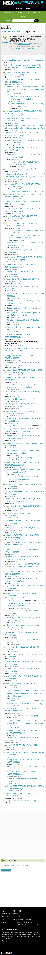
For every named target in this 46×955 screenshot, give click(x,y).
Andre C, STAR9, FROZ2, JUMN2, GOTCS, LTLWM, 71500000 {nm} (22, 746)
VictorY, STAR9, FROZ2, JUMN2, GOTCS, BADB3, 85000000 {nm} (25, 444)
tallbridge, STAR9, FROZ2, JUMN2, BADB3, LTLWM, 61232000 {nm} (22, 551)
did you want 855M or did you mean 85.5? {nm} (25, 231)
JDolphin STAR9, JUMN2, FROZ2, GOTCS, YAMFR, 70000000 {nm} (22, 709)
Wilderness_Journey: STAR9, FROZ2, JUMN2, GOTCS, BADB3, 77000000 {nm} (26, 604)
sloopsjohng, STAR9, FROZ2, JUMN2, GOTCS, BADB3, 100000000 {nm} (23, 463)
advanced (8, 20)
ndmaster (8, 339)
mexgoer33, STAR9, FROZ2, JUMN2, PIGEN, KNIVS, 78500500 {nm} (22, 280)
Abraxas (7, 742)
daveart (7, 518)
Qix (6, 525)
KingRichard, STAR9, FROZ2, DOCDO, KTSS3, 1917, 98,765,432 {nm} (23, 148)
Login (28, 8)
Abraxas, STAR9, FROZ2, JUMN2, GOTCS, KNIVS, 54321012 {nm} (22, 739)
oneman (7, 276)
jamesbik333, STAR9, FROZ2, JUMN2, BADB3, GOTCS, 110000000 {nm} (23, 203)
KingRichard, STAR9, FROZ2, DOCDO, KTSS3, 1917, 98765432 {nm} (25, 156)
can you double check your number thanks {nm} (24, 780)
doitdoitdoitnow (9, 375)
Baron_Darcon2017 (10, 433)
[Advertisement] (23, 835)
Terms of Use (27, 922)
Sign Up (19, 8)
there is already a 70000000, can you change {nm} (25, 724)
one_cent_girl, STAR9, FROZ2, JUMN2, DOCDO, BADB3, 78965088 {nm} (24, 349)
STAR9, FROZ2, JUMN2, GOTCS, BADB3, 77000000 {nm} (21, 594)
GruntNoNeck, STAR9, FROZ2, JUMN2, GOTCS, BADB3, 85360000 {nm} (22, 386)
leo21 (6, 637)
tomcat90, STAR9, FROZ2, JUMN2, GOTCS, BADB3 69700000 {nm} (22, 302)
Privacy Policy (17, 922)
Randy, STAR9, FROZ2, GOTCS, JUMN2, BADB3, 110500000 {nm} (22, 761)
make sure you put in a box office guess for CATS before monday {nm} (23, 314)
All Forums (17, 31)
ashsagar (9, 189)
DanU (6, 688)
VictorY (7, 448)
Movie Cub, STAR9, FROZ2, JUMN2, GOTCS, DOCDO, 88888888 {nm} (23, 500)
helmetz (7, 539)
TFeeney (7, 651)
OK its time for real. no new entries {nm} (20, 801)
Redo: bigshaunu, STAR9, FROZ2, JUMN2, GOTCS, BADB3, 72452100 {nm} (27, 105)
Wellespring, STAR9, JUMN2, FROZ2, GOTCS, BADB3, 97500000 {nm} (24, 141)
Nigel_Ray (8, 220)
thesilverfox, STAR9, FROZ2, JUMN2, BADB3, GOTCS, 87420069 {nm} (23, 507)
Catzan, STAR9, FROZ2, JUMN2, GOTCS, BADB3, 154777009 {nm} (25, 662)
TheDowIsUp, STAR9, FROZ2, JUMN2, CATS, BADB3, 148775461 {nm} (23, 210)
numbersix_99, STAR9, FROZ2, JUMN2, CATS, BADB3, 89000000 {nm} (23, 112)
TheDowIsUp (9, 213)
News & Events (24, 13)
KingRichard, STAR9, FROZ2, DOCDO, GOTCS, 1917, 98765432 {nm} (23, 163)
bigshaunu (8, 84)
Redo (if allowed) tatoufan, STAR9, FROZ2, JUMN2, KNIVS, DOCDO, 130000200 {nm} (23, 565)
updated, (12, 701)
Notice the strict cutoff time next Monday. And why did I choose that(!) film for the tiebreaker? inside (24, 66)
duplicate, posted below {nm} (19, 191)
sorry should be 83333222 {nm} (19, 426)
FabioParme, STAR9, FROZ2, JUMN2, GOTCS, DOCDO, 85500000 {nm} (25, 244)
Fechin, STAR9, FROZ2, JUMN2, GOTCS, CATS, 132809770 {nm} (24, 670)
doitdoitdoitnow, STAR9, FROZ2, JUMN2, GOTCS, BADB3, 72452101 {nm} (24, 371)
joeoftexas (8, 77)
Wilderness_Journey (11, 598)
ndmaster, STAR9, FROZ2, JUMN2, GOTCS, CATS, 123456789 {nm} (22, 336)
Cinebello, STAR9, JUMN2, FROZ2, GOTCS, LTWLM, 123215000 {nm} (22, 393)
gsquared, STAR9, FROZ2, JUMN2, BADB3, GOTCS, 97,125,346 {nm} (22, 119)
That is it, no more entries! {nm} (17, 690)
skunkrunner (9, 199)
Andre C (7, 749)
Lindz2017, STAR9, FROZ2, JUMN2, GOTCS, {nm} (25, 767)
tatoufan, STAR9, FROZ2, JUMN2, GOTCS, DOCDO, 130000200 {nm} (22, 558)
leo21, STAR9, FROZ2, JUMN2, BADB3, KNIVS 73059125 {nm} (25, 641)
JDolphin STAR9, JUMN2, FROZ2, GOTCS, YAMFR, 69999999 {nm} (23, 732)
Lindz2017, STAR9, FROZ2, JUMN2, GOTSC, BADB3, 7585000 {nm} (24, 773)
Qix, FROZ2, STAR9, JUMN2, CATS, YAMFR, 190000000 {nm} (22, 522)
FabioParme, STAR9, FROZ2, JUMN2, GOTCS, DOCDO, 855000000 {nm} (23, 224)
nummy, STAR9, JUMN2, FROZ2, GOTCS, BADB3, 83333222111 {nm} (25, 419)
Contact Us (16, 916)
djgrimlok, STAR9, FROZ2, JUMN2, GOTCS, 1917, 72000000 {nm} (24, 587)
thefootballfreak (9, 181)
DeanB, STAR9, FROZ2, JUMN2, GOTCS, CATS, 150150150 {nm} (24, 485)
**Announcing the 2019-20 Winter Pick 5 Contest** (23, 60)
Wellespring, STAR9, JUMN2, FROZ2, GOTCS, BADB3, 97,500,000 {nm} (23, 134)
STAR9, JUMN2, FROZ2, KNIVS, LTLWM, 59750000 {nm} (21, 251)
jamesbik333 (9, 206)
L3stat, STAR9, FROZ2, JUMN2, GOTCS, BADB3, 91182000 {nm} (24, 655)
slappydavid (8, 547)
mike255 (7, 310)
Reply (4, 31)
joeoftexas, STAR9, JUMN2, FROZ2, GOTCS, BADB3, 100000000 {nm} (22, 73)
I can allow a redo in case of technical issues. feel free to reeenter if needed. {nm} (25, 98)
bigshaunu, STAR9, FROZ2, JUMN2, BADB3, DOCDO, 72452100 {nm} (22, 80)
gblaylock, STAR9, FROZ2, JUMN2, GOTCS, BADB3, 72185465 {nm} (22, 364)
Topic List (10, 31)
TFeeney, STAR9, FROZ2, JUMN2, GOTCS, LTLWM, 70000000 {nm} (22, 648)
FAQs (4, 919)
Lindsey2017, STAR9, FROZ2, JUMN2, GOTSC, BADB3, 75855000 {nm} (25, 787)
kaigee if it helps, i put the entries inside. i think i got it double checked (25, 694)
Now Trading (9, 13)
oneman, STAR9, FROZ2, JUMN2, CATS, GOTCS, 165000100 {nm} (24, 273)
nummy (7, 423)
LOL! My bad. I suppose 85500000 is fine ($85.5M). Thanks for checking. (24, 236)
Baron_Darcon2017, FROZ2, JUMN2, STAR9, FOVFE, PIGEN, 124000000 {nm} (22, 430)
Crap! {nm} (11, 600)
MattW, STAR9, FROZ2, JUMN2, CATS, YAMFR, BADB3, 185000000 (24, 287)
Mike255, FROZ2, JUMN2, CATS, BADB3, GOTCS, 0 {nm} (22, 321)
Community (36, 13)
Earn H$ (23, 17)
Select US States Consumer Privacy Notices (27, 925)
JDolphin (8, 713)
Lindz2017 (8, 769)
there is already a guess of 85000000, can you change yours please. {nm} (24, 451)
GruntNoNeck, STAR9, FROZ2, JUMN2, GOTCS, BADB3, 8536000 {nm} (24, 378)
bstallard (7, 408)
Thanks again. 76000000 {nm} (20, 458)
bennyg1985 (8, 360)
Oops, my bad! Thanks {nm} (19, 720)
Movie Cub (8, 503)
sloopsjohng (9, 467)
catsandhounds (9, 798)
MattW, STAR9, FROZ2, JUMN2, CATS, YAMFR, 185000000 (25, 294)
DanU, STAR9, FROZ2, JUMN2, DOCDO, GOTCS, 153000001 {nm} (24, 684)
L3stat (7, 659)
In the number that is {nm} (17, 174)
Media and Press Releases (22, 919)
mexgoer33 (8, 283)
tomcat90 (8, 305)
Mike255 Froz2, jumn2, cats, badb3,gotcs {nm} (23, 308)
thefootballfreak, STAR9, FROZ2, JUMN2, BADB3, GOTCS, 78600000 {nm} (24, 178)
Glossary (5, 922)
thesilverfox (8, 510)
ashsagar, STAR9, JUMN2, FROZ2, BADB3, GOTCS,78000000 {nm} (23, 185)
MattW (7, 291)
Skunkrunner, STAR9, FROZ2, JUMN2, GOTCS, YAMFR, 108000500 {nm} (23, 195)
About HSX (16, 914)
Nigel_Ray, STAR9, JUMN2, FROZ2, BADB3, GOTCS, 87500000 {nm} (22, 217)
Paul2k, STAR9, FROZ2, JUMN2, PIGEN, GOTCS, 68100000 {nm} (24, 492)
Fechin (7, 673)
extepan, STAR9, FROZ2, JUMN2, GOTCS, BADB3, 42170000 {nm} (22, 529)
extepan (7, 532)
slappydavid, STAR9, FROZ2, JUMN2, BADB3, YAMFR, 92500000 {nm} (23, 543)
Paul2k (7, 496)
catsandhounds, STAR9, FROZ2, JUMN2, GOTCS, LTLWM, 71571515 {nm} (24, 794)
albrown (7, 615)
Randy (7, 757)
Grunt (7, 382)
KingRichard (9, 152)
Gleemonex (8, 254)
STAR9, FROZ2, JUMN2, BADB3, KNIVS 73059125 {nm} (21, 633)
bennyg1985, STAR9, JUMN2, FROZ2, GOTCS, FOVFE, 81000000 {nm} (23, 357)
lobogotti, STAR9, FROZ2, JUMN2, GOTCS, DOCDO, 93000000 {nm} (22, 580)
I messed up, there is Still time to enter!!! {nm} (24, 704)
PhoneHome (8, 576)
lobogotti (8, 583)
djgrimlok (8, 590)
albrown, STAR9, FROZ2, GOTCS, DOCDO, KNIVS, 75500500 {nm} (23, 619)
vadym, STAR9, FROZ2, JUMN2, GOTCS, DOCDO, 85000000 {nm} (21, 412)
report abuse (5, 42)
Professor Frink (24, 44)
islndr (5, 62)
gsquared (8, 123)
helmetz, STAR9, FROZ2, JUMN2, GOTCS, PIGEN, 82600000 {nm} (22, 536)
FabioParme (8, 228)
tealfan (7, 269)
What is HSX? (6, 914)
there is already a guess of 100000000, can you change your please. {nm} (24, 471)
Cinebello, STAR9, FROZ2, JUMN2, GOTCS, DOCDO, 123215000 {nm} (22, 437)
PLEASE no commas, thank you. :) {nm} (20, 169)
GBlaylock (8, 367)
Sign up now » (7, 941)
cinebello (8, 396)
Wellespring (8, 137)
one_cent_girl (9, 353)
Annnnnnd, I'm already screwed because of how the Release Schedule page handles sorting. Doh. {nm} (25, 89)
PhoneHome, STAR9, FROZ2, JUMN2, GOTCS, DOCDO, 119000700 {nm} (23, 572)
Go (36, 20)
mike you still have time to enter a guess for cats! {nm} (25, 328)
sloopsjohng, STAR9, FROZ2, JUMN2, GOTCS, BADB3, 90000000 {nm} (23, 478)
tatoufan (7, 561)
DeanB (7, 489)
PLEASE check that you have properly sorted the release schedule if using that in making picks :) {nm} (25, 127)
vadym (7, 416)
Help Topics (5, 916)
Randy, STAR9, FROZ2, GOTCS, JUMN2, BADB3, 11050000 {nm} (24, 753)
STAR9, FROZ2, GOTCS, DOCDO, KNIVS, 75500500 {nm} (22, 612)
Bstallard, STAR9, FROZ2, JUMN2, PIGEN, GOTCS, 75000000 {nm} (22, 405)
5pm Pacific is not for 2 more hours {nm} (22, 716)
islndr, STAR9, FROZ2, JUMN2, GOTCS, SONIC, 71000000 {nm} (24, 677)
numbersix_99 (9, 115)
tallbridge (8, 554)
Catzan (7, 666)
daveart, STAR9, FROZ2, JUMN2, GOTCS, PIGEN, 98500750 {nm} (25, 514)
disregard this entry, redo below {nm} (21, 399)
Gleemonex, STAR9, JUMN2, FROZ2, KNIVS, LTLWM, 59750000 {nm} (24, 258)
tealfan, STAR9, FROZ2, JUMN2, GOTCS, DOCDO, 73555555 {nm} (21, 265)
